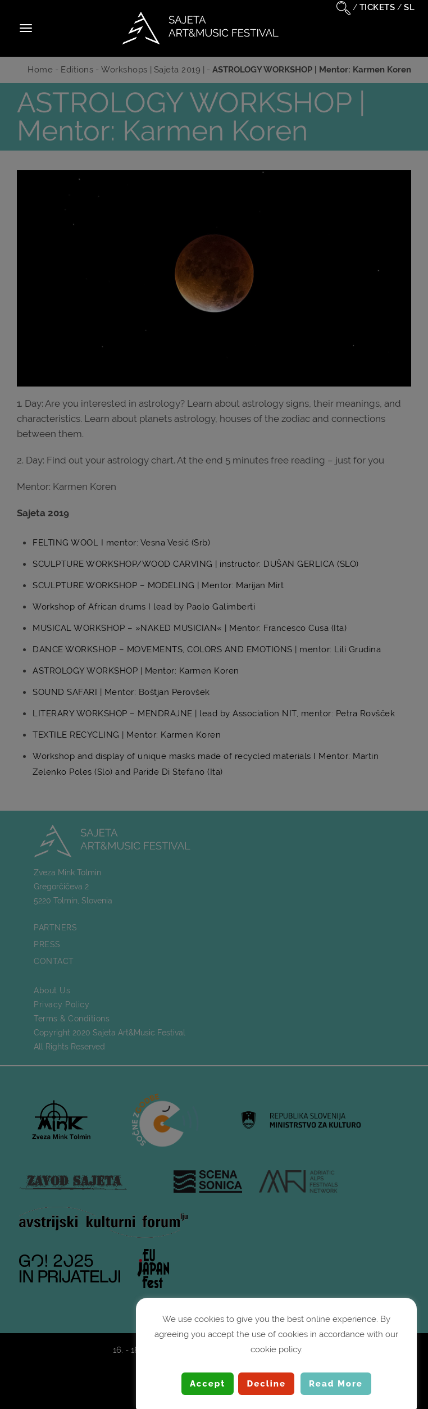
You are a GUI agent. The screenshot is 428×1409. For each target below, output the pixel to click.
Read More (336, 1384)
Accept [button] (207, 1384)
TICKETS (377, 7)
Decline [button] (266, 1384)
